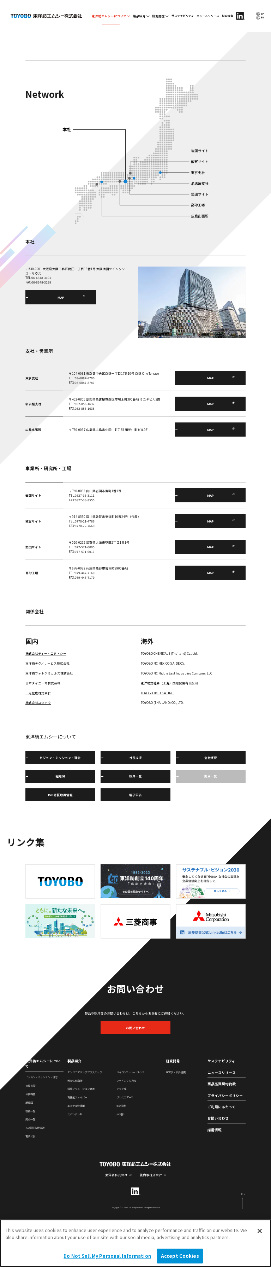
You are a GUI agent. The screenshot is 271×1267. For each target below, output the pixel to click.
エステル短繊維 (76, 1152)
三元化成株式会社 (38, 739)
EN (260, 18)
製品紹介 (139, 16)
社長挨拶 (30, 1132)
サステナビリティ (182, 16)
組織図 (29, 1148)
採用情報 (227, 16)
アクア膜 (121, 1135)
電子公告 (30, 1182)
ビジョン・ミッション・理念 (41, 1123)
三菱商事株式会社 (149, 1221)
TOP (28, 73)
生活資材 (121, 1152)
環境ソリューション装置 (81, 1135)
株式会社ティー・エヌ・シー (45, 699)
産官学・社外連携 (176, 1118)
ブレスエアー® (124, 1143)
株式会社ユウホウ (38, 749)
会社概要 (30, 1140)
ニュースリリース (208, 16)
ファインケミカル (126, 1126)
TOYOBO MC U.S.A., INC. (157, 739)
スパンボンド (74, 1160)
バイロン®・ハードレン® (130, 1118)
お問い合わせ (218, 1164)
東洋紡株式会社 (116, 1221)
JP (260, 14)
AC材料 (120, 1160)
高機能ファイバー (77, 1143)
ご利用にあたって (221, 1153)
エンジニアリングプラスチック (84, 1118)
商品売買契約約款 (221, 1130)
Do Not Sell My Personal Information (107, 1258)
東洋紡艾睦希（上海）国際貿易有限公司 (169, 729)
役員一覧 (30, 1157)
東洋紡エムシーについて (109, 16)
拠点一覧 (30, 1165)
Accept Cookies (180, 1258)
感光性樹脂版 (74, 1126)
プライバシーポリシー (225, 1141)
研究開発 (158, 16)
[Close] (259, 1233)
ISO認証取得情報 (34, 1174)
